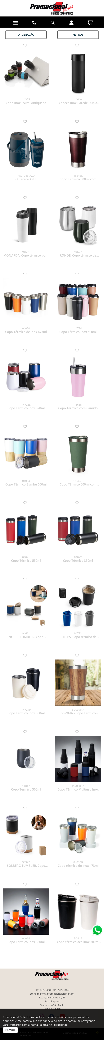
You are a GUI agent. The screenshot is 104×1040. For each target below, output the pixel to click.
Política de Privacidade (53, 1025)
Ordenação (26, 34)
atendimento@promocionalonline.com (52, 993)
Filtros (78, 34)
